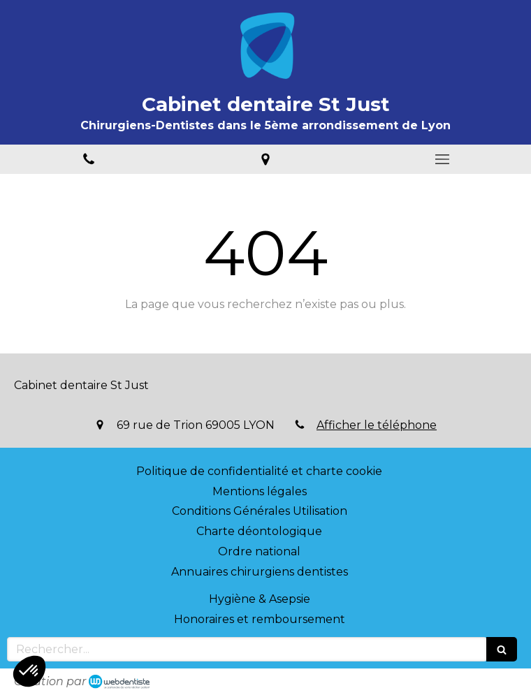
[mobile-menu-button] (442, 159)
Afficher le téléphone (377, 425)
